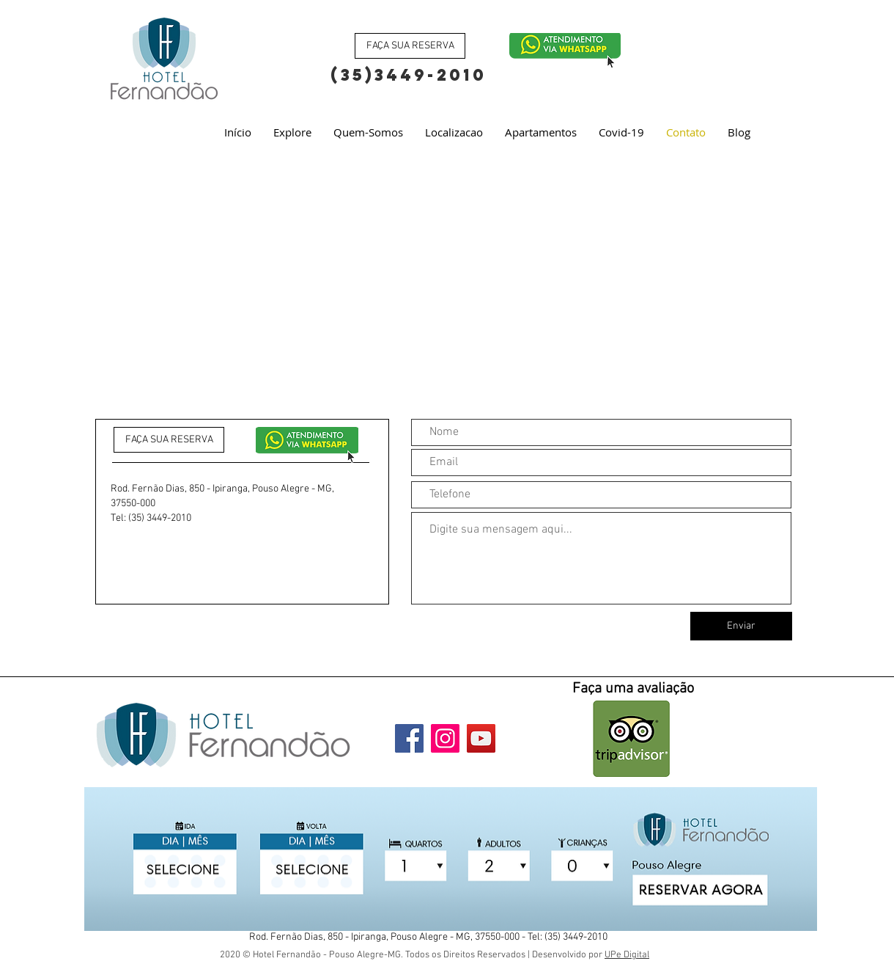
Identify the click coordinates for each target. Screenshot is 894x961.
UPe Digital (627, 955)
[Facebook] (409, 738)
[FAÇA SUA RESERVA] (410, 46)
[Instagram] (445, 738)
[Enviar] (741, 626)
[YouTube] (481, 738)
